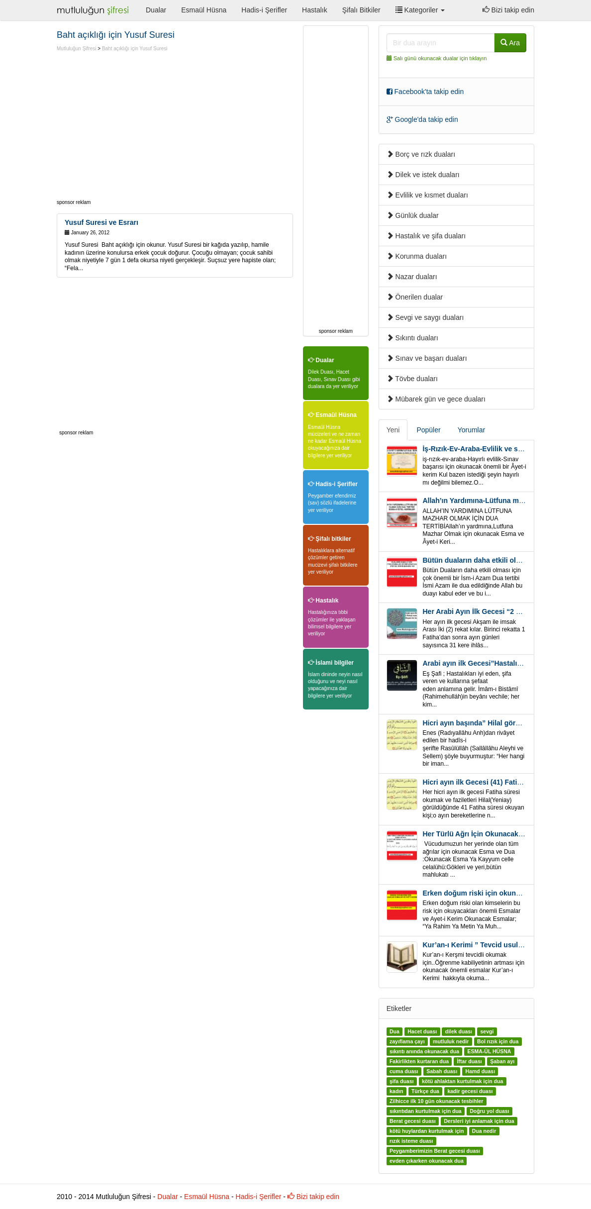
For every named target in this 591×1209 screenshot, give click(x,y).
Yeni (393, 430)
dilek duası (458, 1032)
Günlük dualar (413, 215)
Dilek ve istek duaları (423, 175)
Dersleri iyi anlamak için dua (479, 1121)
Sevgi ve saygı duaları (425, 317)
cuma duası (404, 1072)
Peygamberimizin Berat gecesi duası (435, 1151)
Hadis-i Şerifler (264, 10)
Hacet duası (422, 1032)
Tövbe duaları (412, 379)
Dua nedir (484, 1131)
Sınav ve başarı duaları (427, 358)
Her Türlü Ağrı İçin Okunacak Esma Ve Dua (493, 834)
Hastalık (314, 10)
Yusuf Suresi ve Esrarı (101, 222)
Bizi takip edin (508, 10)
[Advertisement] (140, 127)
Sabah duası (441, 1072)
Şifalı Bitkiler (361, 10)
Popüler (428, 430)
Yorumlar (472, 430)
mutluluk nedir (451, 1042)
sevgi (486, 1032)
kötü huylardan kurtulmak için (427, 1131)
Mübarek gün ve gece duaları (436, 399)
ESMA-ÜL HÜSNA (489, 1052)
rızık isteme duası (411, 1141)
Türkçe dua (425, 1092)
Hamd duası (480, 1072)
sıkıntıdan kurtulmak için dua (426, 1111)
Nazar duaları (412, 277)
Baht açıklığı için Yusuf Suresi (135, 48)
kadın (396, 1092)
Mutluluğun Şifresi (76, 48)
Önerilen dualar (415, 297)
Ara (510, 43)
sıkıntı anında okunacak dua (424, 1052)
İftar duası (469, 1062)
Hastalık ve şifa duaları (426, 236)
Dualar (156, 10)
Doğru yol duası (489, 1111)
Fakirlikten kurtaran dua (419, 1062)
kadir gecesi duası (469, 1092)
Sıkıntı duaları (412, 338)
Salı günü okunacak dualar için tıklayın (440, 58)
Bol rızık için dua (497, 1042)
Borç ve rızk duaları (421, 154)
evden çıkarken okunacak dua (427, 1161)
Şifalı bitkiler (329, 538)
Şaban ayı (502, 1062)
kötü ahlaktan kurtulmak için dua (462, 1082)
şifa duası (401, 1082)
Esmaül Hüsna (203, 10)
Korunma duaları (417, 256)
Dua (394, 1032)
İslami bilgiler (331, 662)
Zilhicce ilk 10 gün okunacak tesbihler (436, 1102)
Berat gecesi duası (413, 1121)
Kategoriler (420, 10)
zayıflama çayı (407, 1042)
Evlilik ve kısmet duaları (427, 195)
